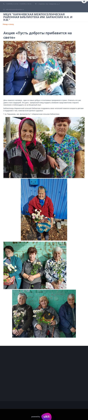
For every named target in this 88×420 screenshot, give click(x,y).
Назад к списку (8, 24)
